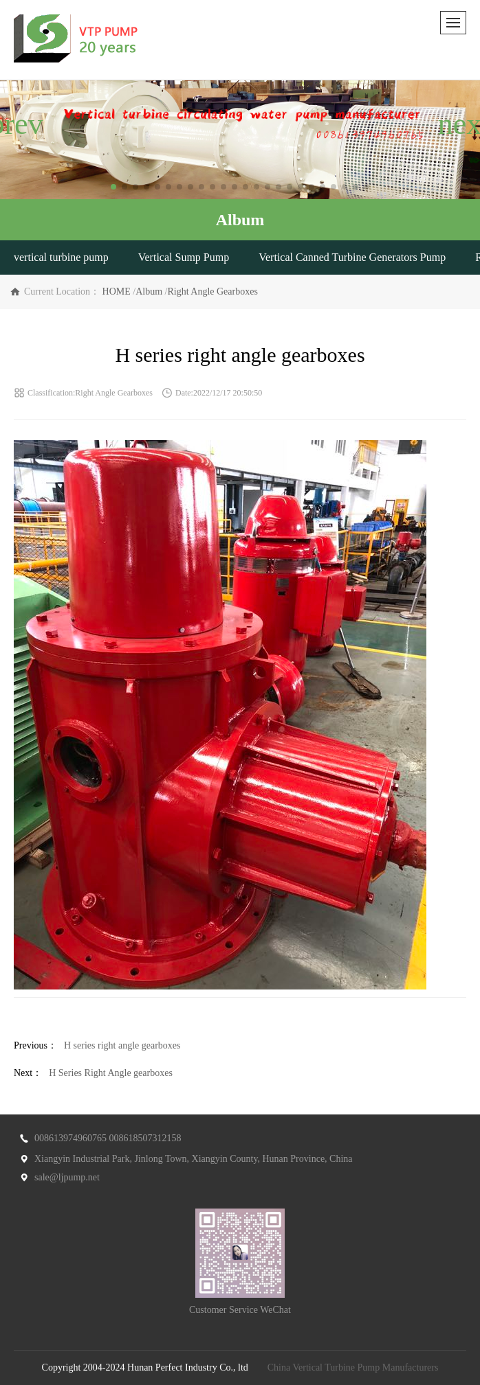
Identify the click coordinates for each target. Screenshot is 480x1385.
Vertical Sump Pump (183, 257)
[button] (113, 187)
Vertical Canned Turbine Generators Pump (352, 257)
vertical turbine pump (61, 257)
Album (148, 291)
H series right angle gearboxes (122, 1045)
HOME (116, 291)
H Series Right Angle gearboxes (111, 1073)
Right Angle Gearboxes (212, 291)
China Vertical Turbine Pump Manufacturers (353, 1367)
